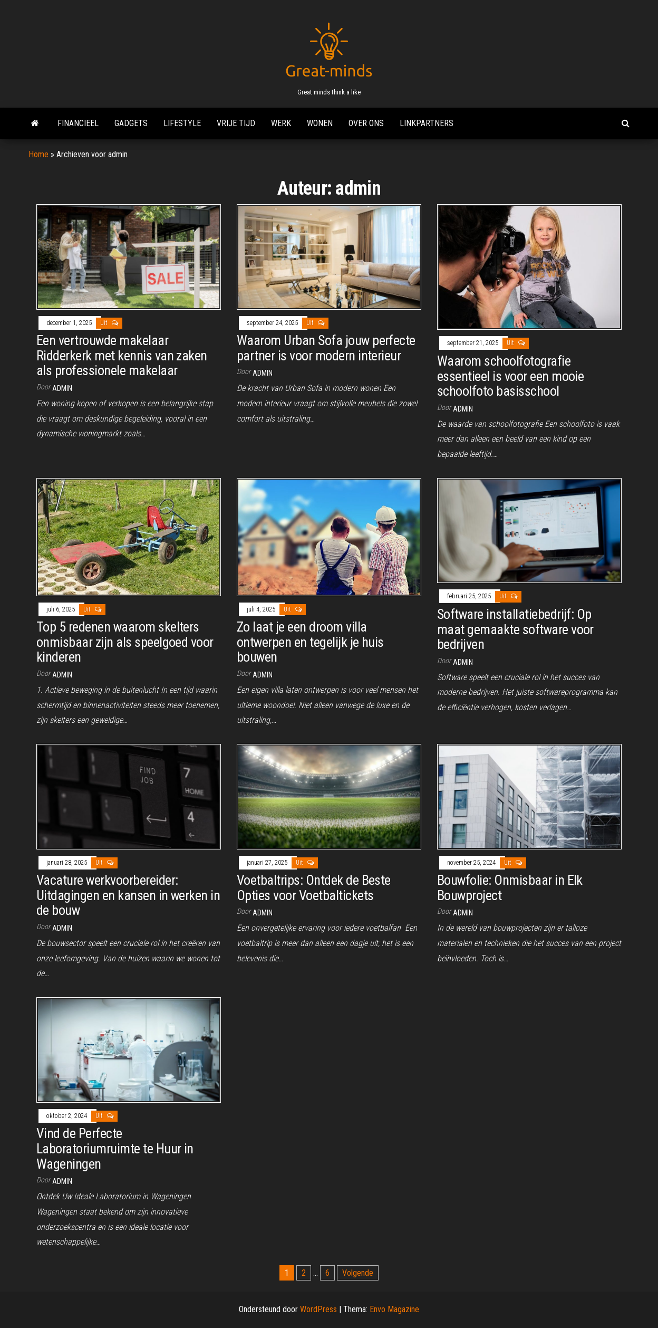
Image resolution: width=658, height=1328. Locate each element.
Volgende (357, 1273)
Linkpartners (426, 123)
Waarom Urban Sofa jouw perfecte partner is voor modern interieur (326, 348)
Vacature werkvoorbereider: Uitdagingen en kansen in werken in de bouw (128, 895)
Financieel (78, 123)
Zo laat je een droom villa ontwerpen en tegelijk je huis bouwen (310, 642)
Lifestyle (182, 123)
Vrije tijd (236, 123)
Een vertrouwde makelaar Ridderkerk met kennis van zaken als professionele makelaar (121, 355)
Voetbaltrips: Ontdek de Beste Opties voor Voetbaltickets (314, 887)
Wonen (320, 123)
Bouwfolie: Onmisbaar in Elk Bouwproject (510, 887)
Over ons (366, 123)
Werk (281, 123)
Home (38, 154)
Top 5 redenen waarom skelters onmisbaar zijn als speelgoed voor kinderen (125, 642)
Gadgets (131, 123)
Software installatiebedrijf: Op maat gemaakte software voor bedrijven (515, 629)
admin (62, 388)
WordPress (318, 1309)
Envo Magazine (394, 1309)
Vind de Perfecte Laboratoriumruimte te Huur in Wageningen (114, 1148)
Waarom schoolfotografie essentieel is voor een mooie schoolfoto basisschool (510, 376)
